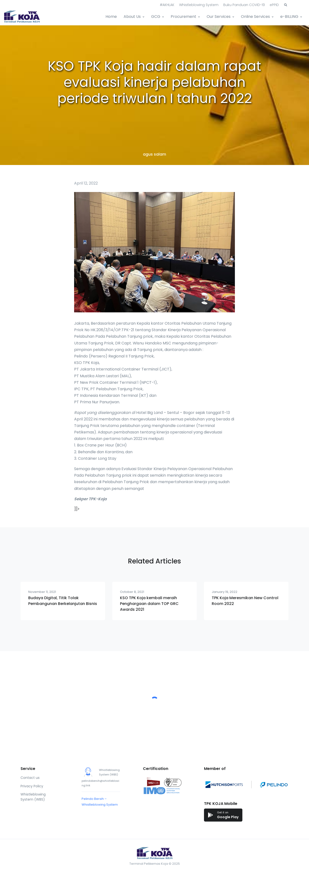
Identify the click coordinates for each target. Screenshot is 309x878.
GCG (155, 16)
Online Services (255, 16)
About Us (132, 16)
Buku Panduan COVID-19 (244, 4)
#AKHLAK (167, 4)
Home (111, 16)
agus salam (154, 154)
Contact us (30, 777)
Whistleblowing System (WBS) (33, 797)
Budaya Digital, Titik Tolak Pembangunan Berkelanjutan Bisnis (62, 600)
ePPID (274, 4)
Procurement (183, 16)
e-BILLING (289, 16)
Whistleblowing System (198, 4)
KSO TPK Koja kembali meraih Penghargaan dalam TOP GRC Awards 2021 (149, 603)
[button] (285, 5)
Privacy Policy (32, 786)
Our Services (219, 16)
